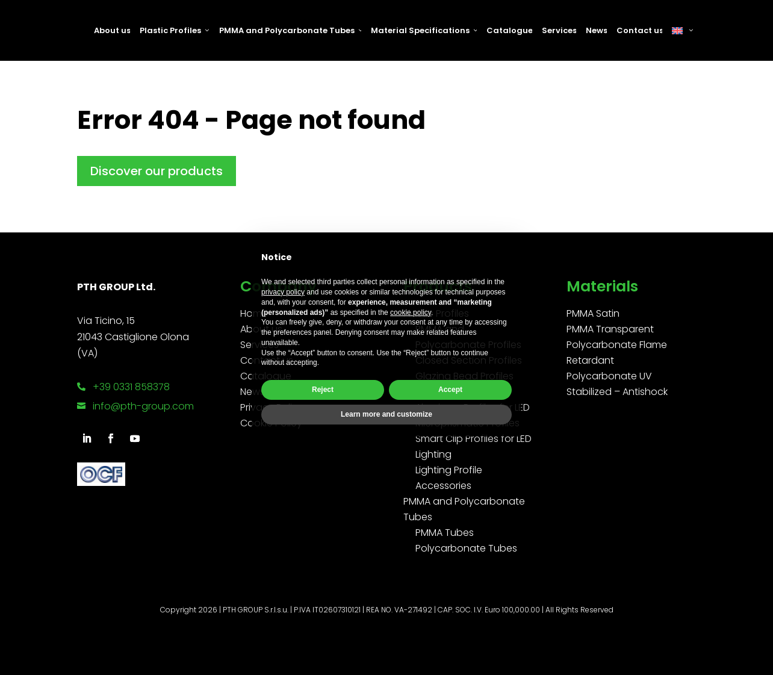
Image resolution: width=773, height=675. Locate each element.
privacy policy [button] (283, 292)
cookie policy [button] (410, 312)
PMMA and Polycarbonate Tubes (290, 30)
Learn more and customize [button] (386, 414)
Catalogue (509, 30)
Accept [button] (450, 389)
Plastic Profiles (175, 30)
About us (112, 30)
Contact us (639, 30)
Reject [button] (323, 389)
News (596, 30)
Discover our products (156, 171)
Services (559, 30)
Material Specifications (424, 30)
